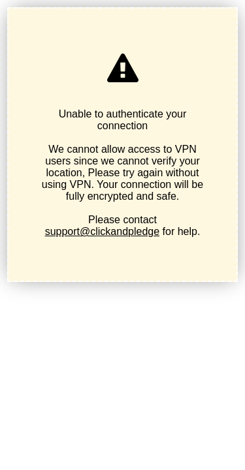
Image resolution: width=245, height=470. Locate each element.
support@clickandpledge (102, 231)
